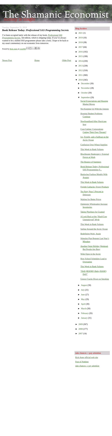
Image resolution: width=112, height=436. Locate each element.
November (85, 88)
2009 (80, 324)
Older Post (66, 60)
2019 (80, 37)
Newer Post (7, 60)
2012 (80, 70)
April (83, 304)
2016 (80, 52)
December (85, 83)
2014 (80, 61)
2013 (80, 65)
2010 (80, 80)
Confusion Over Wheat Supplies (93, 145)
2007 (80, 333)
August (84, 285)
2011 (80, 75)
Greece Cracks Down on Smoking (94, 279)
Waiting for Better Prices (90, 199)
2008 (80, 329)
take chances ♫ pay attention (87, 366)
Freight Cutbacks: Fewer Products (94, 187)
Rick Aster (14, 49)
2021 (80, 33)
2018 (80, 42)
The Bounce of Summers (90, 162)
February (85, 313)
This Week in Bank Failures (91, 149)
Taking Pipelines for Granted (92, 212)
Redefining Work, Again (90, 234)
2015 (80, 56)
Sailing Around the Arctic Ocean (94, 229)
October (84, 93)
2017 (80, 47)
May (83, 299)
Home (37, 60)
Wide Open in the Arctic (90, 254)
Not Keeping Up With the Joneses (94, 109)
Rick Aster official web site (86, 357)
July (83, 290)
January (84, 318)
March (84, 308)
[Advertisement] (92, 342)
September (85, 97)
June (83, 294)
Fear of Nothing (81, 361)
